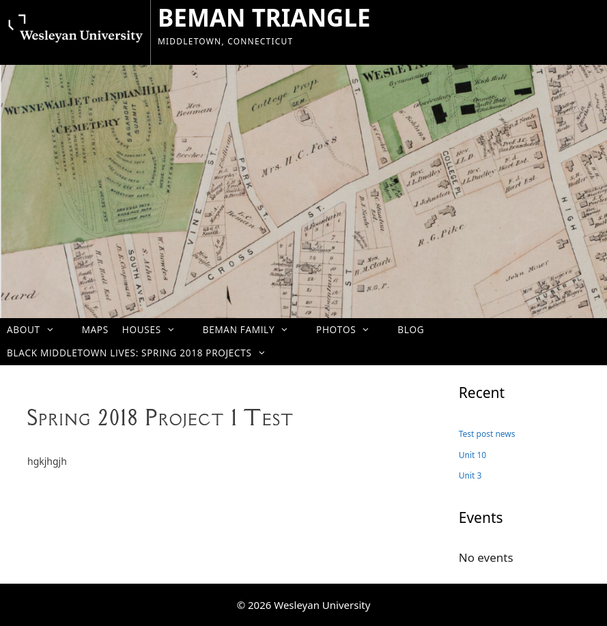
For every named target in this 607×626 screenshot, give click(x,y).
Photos (350, 329)
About (37, 329)
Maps (95, 329)
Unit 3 (470, 475)
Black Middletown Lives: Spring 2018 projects (143, 352)
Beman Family (252, 329)
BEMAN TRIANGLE (264, 17)
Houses (155, 329)
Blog (410, 329)
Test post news (487, 434)
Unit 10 (472, 455)
